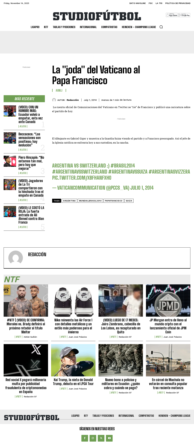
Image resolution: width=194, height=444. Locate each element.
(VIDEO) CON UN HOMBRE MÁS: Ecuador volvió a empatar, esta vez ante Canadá (30, 114)
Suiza (129, 201)
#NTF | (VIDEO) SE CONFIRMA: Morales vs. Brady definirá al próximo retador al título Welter (26, 326)
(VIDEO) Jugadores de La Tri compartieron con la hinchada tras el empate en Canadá (30, 188)
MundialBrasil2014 (90, 201)
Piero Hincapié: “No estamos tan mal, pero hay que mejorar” (31, 163)
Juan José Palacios (78, 337)
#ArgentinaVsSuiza (127, 172)
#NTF (18, 337)
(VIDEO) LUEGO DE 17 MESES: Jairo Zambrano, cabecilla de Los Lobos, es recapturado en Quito (120, 326)
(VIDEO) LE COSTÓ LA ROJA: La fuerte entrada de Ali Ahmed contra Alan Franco (31, 215)
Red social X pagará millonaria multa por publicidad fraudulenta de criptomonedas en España (26, 386)
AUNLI (59, 90)
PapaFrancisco (113, 201)
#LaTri (23, 126)
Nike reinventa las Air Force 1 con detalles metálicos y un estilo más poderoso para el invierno (73, 326)
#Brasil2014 (122, 166)
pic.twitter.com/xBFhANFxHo (81, 178)
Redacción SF (125, 337)
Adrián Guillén (30, 337)
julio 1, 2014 (142, 188)
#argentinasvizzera (169, 172)
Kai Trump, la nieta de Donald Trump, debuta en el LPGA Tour (73, 382)
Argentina (69, 201)
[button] (161, 26)
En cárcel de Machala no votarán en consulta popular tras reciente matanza (168, 384)
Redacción (73, 100)
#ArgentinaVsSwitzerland (79, 172)
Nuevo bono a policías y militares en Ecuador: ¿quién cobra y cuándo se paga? (121, 384)
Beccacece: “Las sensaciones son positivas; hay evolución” (29, 139)
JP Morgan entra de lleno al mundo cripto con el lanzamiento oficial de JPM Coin (168, 326)
